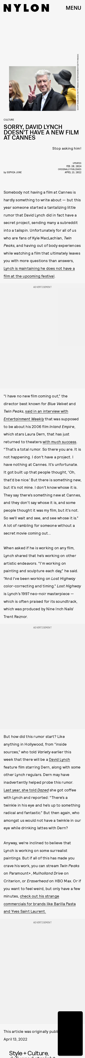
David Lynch (59, 759)
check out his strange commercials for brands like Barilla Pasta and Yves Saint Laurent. (40, 903)
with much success (59, 441)
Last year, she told (26, 790)
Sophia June (14, 172)
